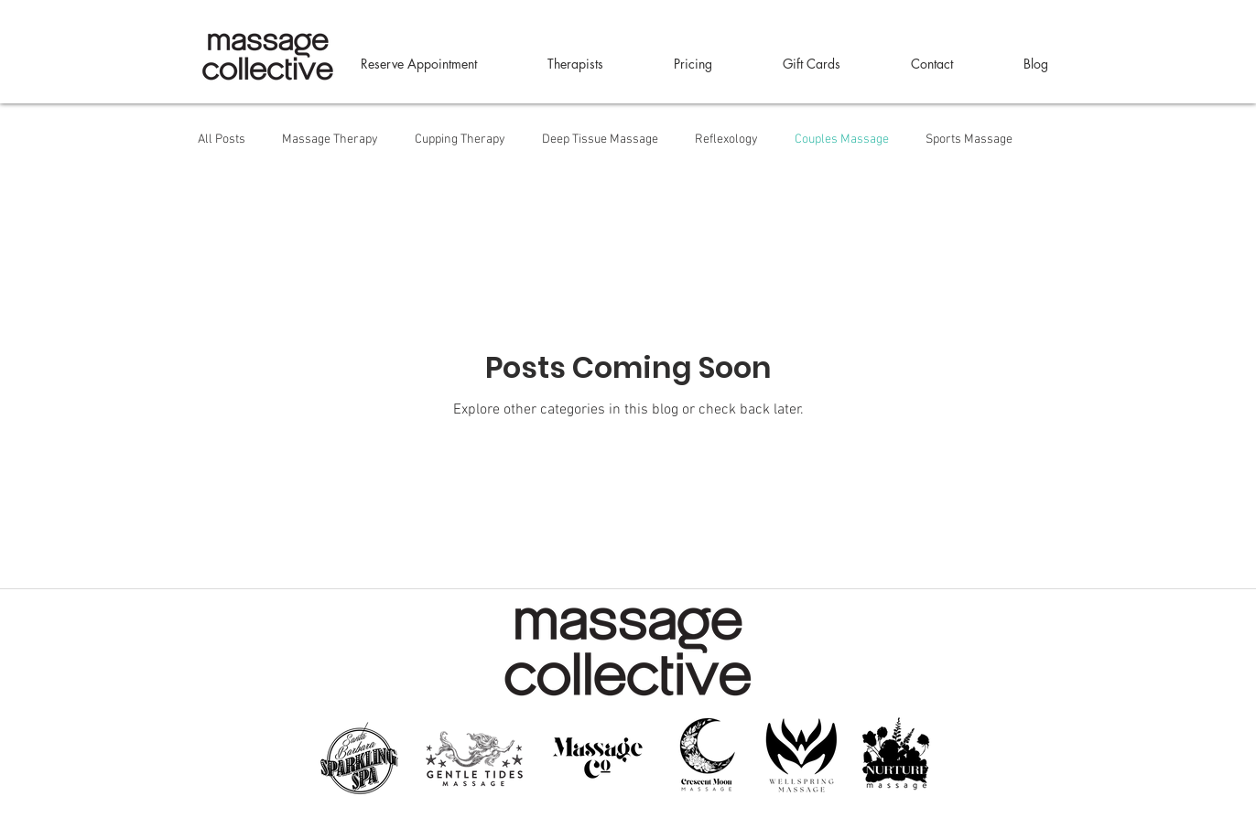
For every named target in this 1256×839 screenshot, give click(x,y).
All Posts (221, 139)
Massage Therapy (330, 139)
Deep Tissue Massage (600, 139)
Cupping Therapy (460, 139)
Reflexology (726, 139)
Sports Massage (969, 139)
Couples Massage (842, 139)
